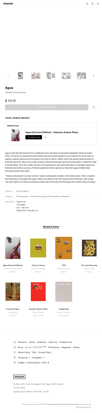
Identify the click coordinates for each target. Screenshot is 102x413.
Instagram (38, 357)
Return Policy (24, 352)
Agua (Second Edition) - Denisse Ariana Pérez (51, 132)
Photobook (54, 347)
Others (76, 347)
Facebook (24, 357)
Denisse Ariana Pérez (15, 92)
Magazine (66, 347)
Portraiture (65, 196)
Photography (22, 196)
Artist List (53, 342)
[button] (93, 76)
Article (32, 342)
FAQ (34, 352)
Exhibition (41, 342)
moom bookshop (8, 4)
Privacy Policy (44, 352)
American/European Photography (45, 196)
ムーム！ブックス (35, 347)
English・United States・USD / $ (33, 362)
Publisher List (66, 342)
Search (87, 4)
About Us (22, 342)
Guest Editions (22, 191)
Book (20, 347)
